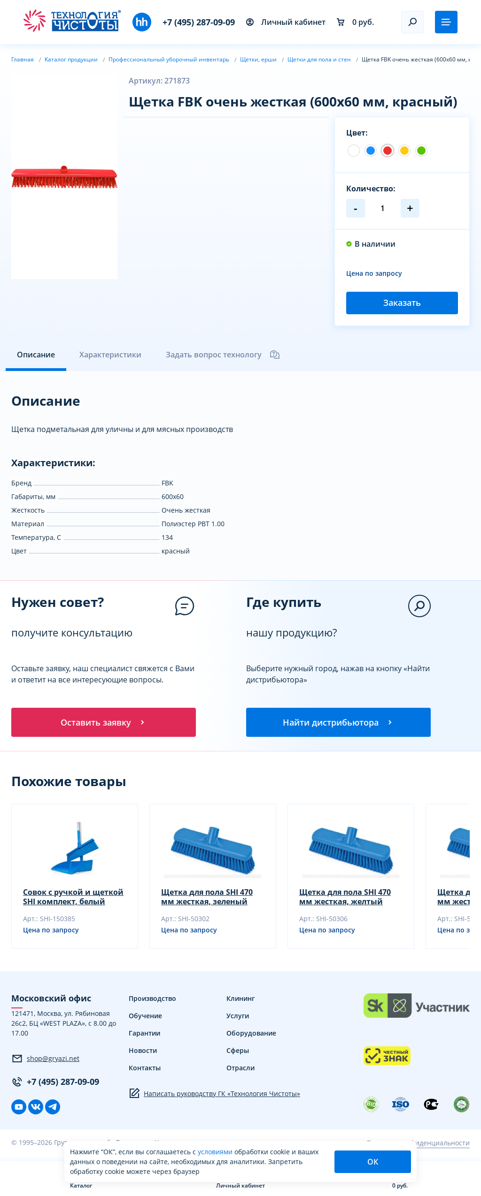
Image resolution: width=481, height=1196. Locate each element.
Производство (152, 999)
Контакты (145, 1068)
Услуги (237, 1016)
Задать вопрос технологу (223, 354)
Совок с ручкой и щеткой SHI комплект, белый (73, 897)
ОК (372, 1162)
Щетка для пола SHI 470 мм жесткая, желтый (345, 897)
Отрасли (240, 1068)
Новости (143, 1051)
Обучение (145, 1016)
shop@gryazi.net (45, 1059)
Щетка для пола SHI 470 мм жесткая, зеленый (207, 897)
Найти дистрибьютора (338, 722)
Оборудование (251, 1033)
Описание (36, 354)
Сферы (237, 1051)
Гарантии (144, 1033)
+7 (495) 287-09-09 (199, 22)
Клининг (240, 999)
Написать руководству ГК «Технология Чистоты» (214, 1094)
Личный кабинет (286, 22)
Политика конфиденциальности (418, 1143)
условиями (216, 1151)
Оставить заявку (103, 722)
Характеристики (110, 354)
